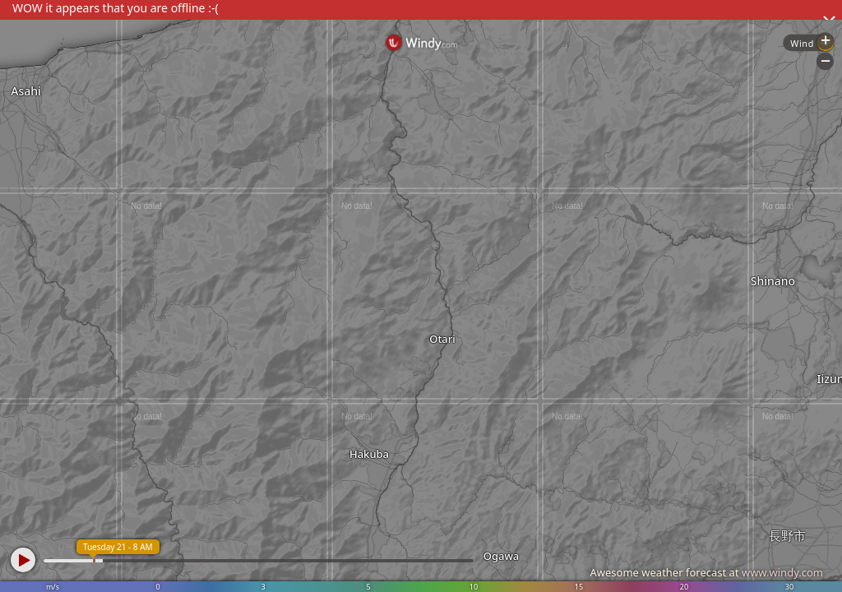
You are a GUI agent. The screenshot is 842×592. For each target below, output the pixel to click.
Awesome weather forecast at (706, 572)
